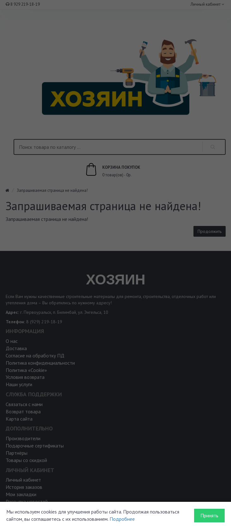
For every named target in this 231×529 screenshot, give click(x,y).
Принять (209, 515)
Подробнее (122, 519)
